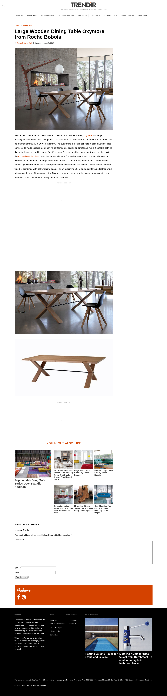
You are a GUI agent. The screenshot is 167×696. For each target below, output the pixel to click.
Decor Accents (127, 16)
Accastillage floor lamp (29, 156)
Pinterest (71, 624)
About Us (53, 620)
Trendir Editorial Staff (24, 43)
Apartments (32, 16)
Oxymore (88, 135)
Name (18, 568)
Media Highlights (56, 627)
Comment (19, 540)
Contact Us (54, 635)
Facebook (71, 620)
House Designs (47, 16)
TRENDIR (83, 4)
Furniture (82, 16)
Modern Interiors (66, 16)
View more (143, 16)
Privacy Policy (55, 631)
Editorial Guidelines (57, 624)
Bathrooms (95, 16)
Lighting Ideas (110, 16)
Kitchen (19, 16)
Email (17, 572)
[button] (64, 367)
